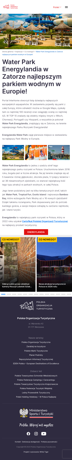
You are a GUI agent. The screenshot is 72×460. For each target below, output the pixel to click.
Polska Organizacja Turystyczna (36, 342)
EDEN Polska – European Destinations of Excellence (36, 363)
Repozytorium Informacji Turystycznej (36, 359)
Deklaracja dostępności (31, 442)
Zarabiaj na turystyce (36, 346)
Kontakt (18, 442)
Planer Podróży (36, 355)
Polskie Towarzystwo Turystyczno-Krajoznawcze (36, 384)
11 (58, 294)
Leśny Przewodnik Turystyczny (36, 392)
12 (63, 294)
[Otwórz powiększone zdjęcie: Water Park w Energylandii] (13, 152)
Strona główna (7, 52)
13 (69, 294)
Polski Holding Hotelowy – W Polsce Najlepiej (36, 397)
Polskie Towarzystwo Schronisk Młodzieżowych (36, 375)
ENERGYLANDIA (36, 232)
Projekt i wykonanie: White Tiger (36, 452)
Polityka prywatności (49, 442)
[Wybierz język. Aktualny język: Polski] (57, 7)
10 (52, 294)
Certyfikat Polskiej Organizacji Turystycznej (45, 221)
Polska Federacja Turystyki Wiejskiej (36, 388)
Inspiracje (19, 52)
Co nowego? (29, 52)
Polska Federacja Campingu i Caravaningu (36, 380)
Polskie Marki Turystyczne (36, 351)
